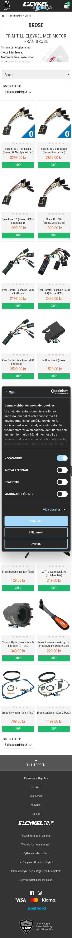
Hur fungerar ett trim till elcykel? (36, 862)
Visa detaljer (51, 509)
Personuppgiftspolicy (36, 778)
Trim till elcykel (14, 15)
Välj (18, 588)
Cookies (36, 787)
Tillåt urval (36, 532)
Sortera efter (12, 86)
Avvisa (36, 543)
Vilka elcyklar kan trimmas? (36, 844)
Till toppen (36, 763)
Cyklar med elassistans (36, 853)
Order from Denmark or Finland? (36, 880)
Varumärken (36, 796)
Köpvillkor (36, 805)
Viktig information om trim (36, 835)
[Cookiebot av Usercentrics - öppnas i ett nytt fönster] (51, 391)
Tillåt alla (36, 521)
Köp (18, 165)
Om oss (36, 814)
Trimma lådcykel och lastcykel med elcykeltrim (36, 871)
